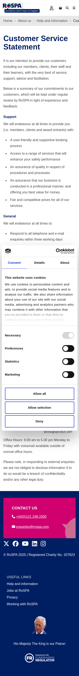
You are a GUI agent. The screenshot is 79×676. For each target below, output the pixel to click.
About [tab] (64, 262)
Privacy (12, 597)
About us (24, 21)
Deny (39, 421)
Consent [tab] (14, 262)
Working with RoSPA (22, 604)
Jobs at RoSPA (18, 590)
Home (7, 21)
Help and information (52, 21)
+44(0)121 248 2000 (29, 516)
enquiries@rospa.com (30, 527)
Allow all (39, 393)
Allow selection (39, 407)
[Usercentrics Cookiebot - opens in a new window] (56, 251)
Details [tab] (39, 262)
